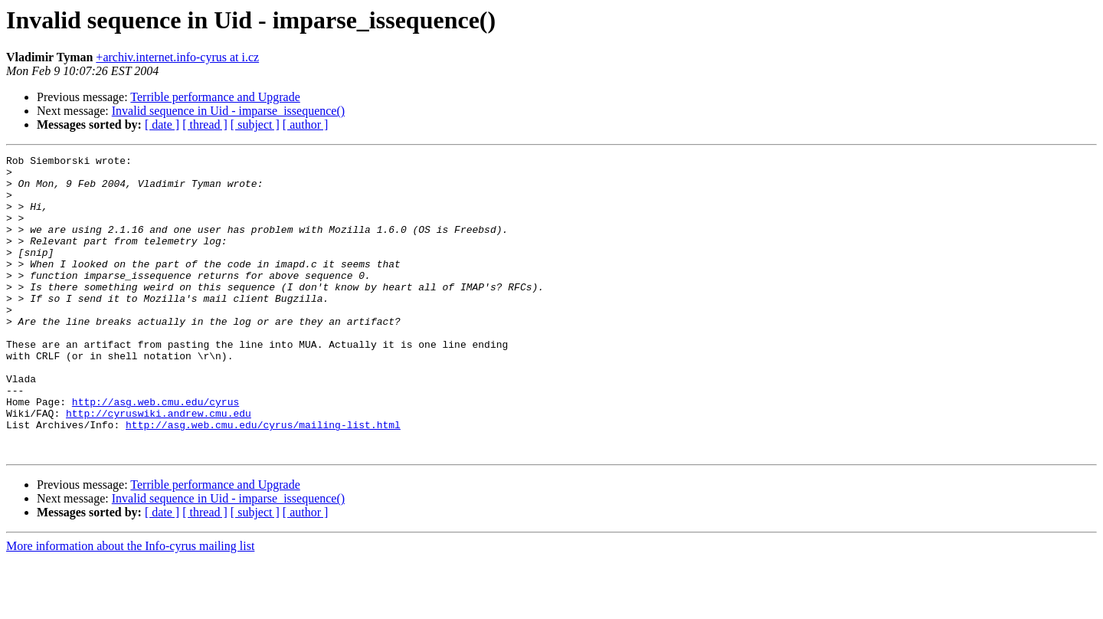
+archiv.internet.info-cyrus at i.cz (177, 57)
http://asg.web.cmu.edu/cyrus (155, 452)
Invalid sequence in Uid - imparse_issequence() (228, 110)
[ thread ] (204, 124)
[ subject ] (255, 124)
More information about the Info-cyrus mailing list (130, 605)
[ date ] (162, 124)
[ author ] (306, 124)
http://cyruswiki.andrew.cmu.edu (158, 466)
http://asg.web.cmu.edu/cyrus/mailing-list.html (263, 479)
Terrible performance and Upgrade (214, 96)
